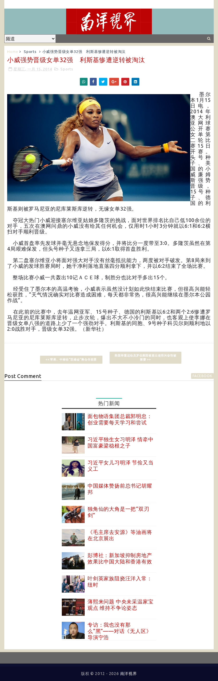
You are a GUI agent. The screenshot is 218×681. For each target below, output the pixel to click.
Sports (30, 52)
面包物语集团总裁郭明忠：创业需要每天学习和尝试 (120, 419)
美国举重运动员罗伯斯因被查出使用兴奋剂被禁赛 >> (145, 357)
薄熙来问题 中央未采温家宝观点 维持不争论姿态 (120, 605)
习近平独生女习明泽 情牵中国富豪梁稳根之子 (120, 442)
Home (12, 52)
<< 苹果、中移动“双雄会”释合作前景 (72, 359)
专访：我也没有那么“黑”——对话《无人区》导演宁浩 (119, 631)
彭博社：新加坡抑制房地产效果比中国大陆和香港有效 (120, 558)
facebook (202, 376)
